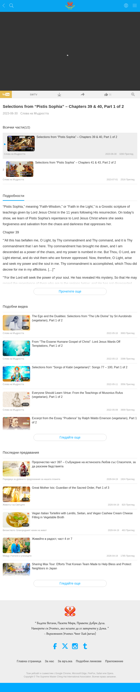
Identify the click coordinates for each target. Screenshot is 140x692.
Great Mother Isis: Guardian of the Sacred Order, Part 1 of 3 (70, 487)
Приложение (114, 661)
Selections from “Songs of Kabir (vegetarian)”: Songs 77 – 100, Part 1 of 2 (79, 367)
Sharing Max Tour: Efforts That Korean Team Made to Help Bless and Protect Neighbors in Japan (81, 566)
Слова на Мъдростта (34, 113)
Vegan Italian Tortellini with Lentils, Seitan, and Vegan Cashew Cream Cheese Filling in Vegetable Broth (82, 515)
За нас (49, 661)
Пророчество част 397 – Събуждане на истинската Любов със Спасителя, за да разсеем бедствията (84, 464)
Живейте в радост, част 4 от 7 (52, 538)
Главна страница (29, 661)
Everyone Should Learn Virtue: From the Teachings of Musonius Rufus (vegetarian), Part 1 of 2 (77, 394)
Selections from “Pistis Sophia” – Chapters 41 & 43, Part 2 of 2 (75, 162)
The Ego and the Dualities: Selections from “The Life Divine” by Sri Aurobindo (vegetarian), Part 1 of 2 (82, 318)
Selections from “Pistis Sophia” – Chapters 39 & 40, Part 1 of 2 (76, 137)
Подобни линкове (89, 661)
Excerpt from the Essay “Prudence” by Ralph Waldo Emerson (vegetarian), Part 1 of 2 (84, 420)
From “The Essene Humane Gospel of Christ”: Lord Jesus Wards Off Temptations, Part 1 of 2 (76, 343)
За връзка (65, 661)
